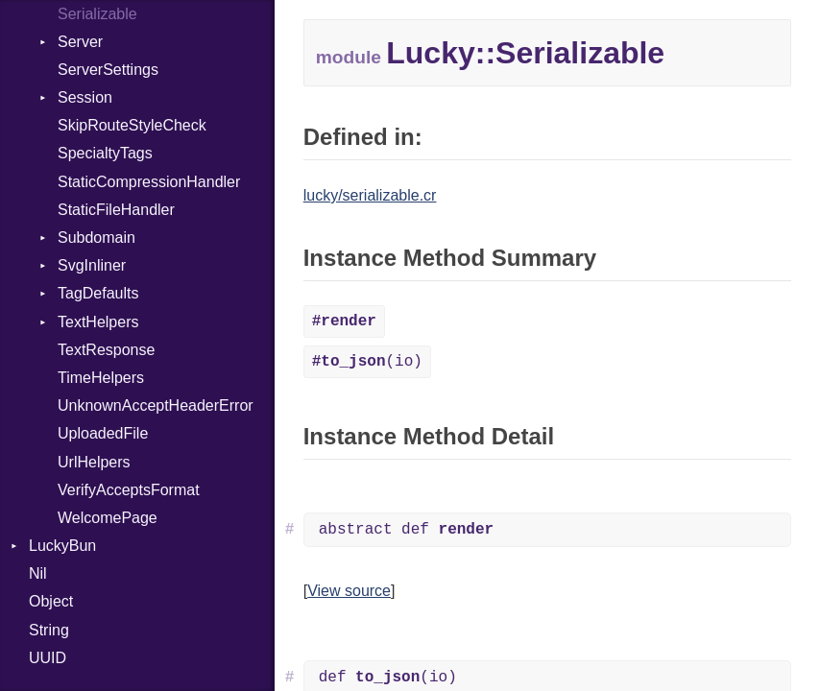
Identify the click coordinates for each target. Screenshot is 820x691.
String (49, 630)
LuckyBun (62, 545)
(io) (367, 361)
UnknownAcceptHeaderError (155, 405)
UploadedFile (103, 433)
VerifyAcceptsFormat (129, 490)
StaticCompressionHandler (149, 182)
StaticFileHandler (116, 210)
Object (51, 601)
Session (85, 97)
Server (80, 42)
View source (349, 591)
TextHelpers (98, 322)
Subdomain (96, 237)
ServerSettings (108, 69)
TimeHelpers (101, 377)
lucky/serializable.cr (370, 195)
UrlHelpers (94, 462)
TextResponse (106, 350)
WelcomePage (107, 518)
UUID (47, 658)
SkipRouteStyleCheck (132, 125)
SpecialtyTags (105, 153)
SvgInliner (92, 265)
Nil (38, 573)
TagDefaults (98, 293)
